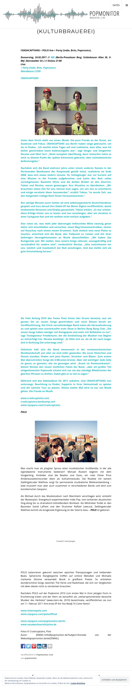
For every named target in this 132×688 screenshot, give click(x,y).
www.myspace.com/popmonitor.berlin (43, 621)
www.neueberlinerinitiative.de (38, 624)
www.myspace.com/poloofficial (39, 614)
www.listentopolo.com (34, 610)
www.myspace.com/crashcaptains (40, 405)
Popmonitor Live (44, 654)
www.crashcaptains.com (35, 398)
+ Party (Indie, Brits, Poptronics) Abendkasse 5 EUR (38, 69)
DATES (117, 5)
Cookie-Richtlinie (78, 683)
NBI (53, 57)
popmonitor (31, 658)
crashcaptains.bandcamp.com (38, 401)
